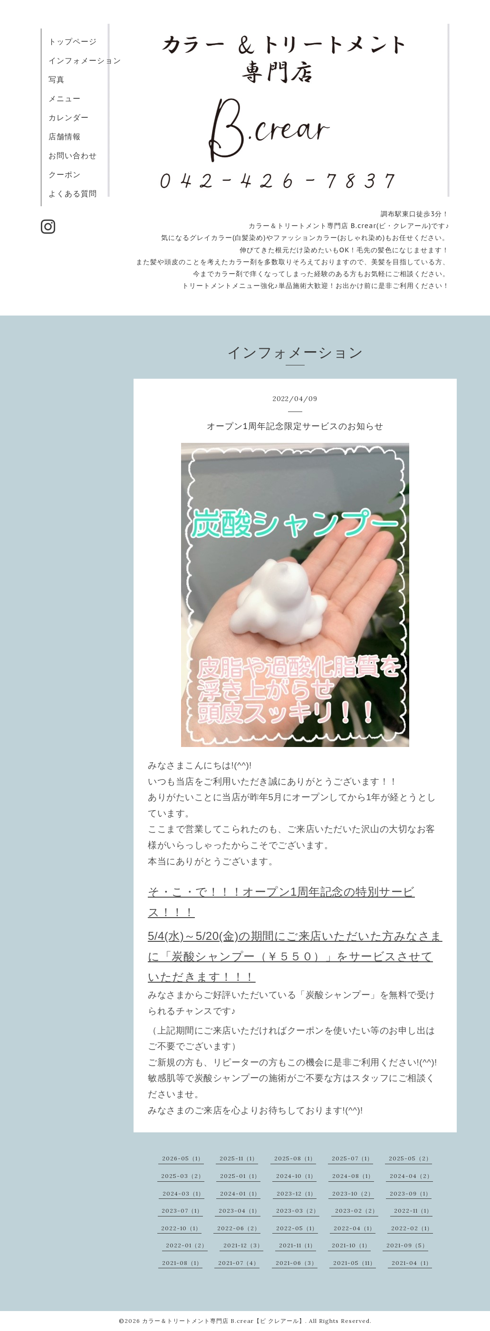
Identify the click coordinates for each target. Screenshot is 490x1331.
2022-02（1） (412, 1228)
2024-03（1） (183, 1193)
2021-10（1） (351, 1245)
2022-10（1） (181, 1228)
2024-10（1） (296, 1175)
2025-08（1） (295, 1158)
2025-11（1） (239, 1158)
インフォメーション (84, 60)
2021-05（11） (354, 1262)
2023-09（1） (411, 1193)
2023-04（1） (239, 1210)
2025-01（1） (240, 1175)
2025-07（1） (352, 1158)
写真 (56, 79)
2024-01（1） (240, 1193)
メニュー (64, 98)
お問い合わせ (72, 155)
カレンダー (68, 117)
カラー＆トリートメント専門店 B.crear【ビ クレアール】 (223, 1320)
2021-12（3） (243, 1245)
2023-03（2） (297, 1210)
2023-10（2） (353, 1193)
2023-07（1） (182, 1210)
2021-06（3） (296, 1262)
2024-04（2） (411, 1175)
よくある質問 (72, 193)
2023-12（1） (297, 1193)
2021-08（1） (182, 1262)
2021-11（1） (297, 1245)
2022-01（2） (187, 1245)
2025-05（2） (410, 1158)
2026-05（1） (183, 1158)
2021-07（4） (238, 1262)
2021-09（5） (407, 1245)
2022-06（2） (238, 1228)
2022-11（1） (413, 1210)
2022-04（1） (354, 1228)
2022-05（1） (297, 1228)
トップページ (72, 41)
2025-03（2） (182, 1175)
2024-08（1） (353, 1175)
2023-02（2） (356, 1210)
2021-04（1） (412, 1262)
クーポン (64, 174)
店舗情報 (64, 136)
